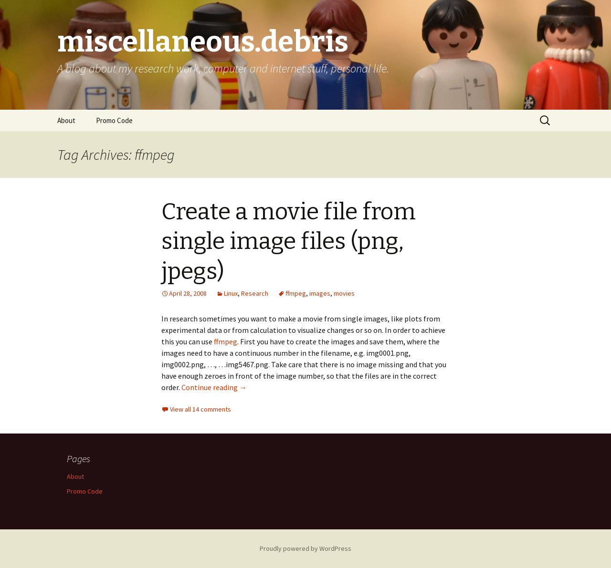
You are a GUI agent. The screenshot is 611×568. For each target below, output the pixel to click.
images (319, 293)
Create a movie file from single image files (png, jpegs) (288, 241)
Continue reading (214, 387)
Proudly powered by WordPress (305, 548)
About (66, 120)
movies (344, 293)
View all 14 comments (200, 409)
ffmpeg (295, 293)
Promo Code (114, 120)
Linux (231, 293)
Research (254, 293)
